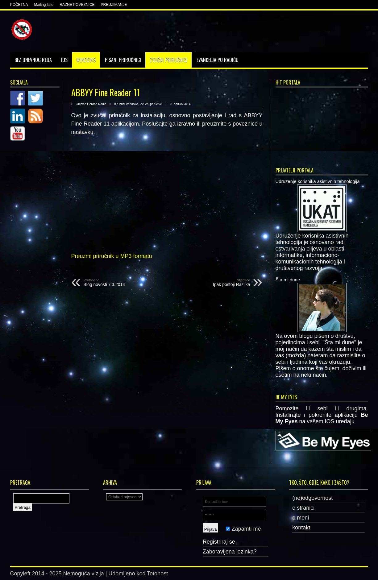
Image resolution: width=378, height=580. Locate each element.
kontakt (301, 527)
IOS (64, 60)
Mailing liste (44, 4)
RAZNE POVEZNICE (77, 4)
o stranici (303, 508)
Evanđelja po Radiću (218, 60)
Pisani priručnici (123, 60)
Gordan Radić (96, 104)
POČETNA (19, 4)
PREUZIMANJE (114, 4)
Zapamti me (243, 529)
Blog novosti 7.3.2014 (121, 282)
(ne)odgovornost (312, 498)
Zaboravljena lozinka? (230, 552)
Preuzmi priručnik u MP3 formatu (111, 256)
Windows (86, 60)
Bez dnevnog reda (33, 60)
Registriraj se (219, 542)
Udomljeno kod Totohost (138, 573)
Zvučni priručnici (168, 60)
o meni (300, 518)
